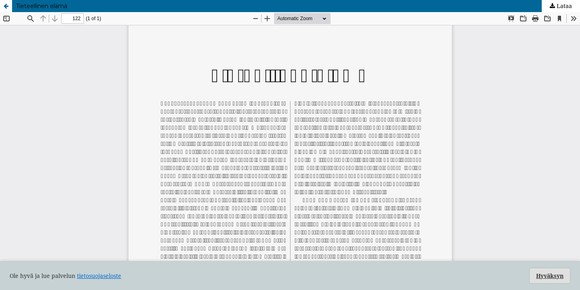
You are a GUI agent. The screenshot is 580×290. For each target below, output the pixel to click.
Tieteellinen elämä (41, 6)
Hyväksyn (549, 276)
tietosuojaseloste (99, 276)
